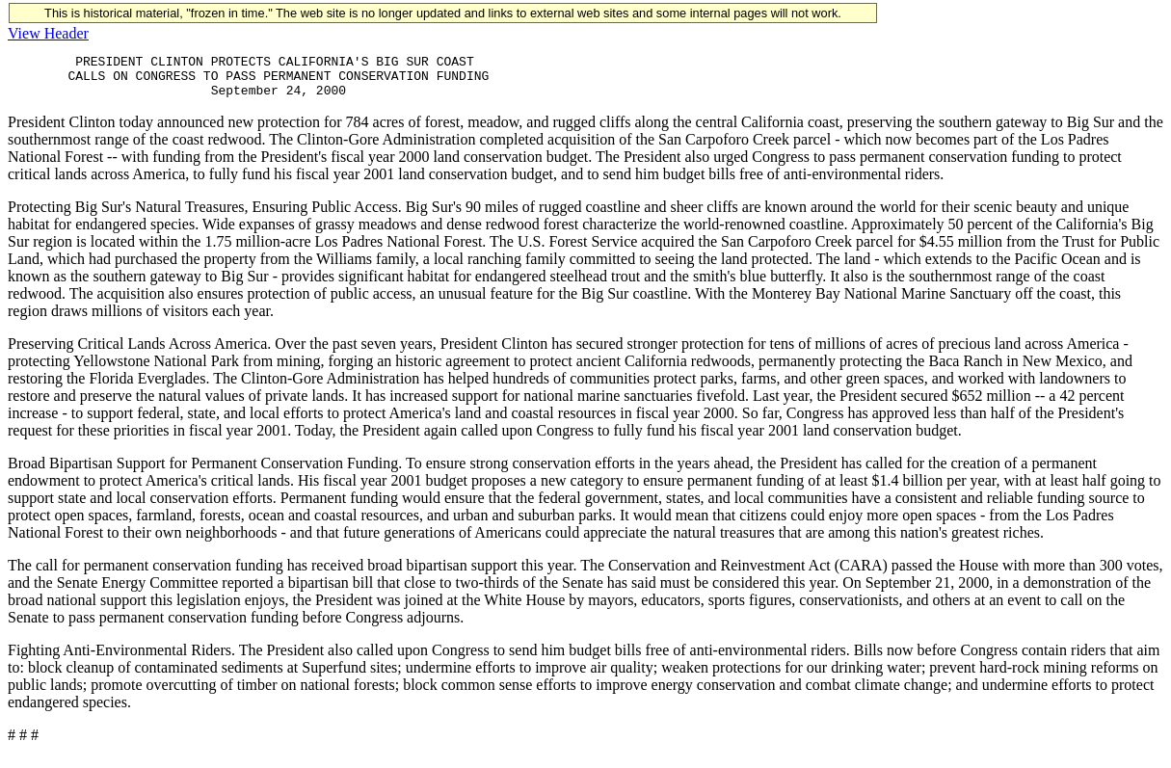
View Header (48, 33)
